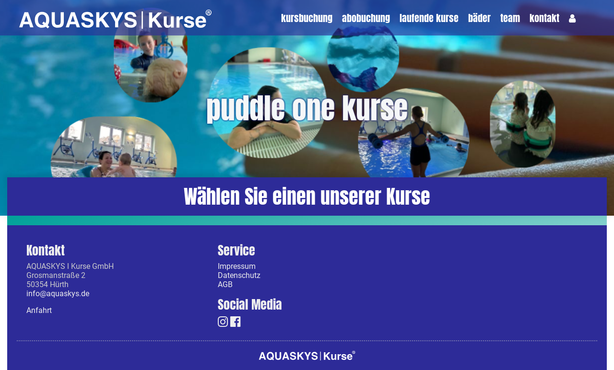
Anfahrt (39, 310)
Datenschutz (239, 275)
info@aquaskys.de (57, 293)
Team (510, 18)
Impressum (237, 266)
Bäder (479, 18)
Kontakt (544, 18)
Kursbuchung (306, 18)
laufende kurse (429, 18)
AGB (225, 284)
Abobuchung (366, 18)
